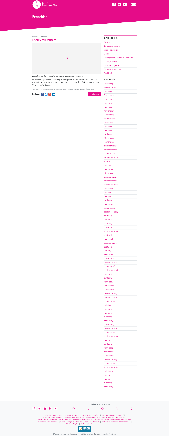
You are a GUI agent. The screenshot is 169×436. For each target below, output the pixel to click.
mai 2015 (108, 313)
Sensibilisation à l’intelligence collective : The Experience (106, 417)
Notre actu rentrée (44, 40)
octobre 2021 (109, 153)
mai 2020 (108, 196)
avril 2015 (108, 317)
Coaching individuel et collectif (113, 415)
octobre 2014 (109, 332)
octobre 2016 (109, 266)
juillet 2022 (108, 122)
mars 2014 (108, 348)
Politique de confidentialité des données (116, 422)
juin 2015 (108, 309)
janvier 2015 (109, 324)
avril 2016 (108, 278)
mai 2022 (108, 130)
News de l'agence (39, 37)
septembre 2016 (111, 270)
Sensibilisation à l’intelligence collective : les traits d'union (63, 417)
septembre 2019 (111, 212)
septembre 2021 (111, 157)
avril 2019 (108, 223)
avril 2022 (108, 134)
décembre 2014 (110, 328)
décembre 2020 (110, 177)
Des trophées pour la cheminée (71, 422)
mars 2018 (108, 239)
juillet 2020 (108, 188)
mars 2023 (108, 107)
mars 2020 (108, 204)
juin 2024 (108, 91)
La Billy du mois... (111, 61)
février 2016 (109, 285)
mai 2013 (108, 379)
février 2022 (109, 138)
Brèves (107, 42)
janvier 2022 (109, 142)
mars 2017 (108, 254)
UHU (92, 89)
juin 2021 (108, 165)
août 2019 (108, 216)
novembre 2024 (110, 87)
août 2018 (108, 235)
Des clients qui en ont (101, 420)
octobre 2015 (109, 301)
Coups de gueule (111, 50)
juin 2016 (108, 274)
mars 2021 (108, 169)
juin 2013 (108, 375)
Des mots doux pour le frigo (121, 420)
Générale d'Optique (66, 89)
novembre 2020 (110, 181)
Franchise (56, 89)
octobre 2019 (109, 208)
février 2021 (109, 173)
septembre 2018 (111, 231)
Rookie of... (108, 73)
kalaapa (76, 89)
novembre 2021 (110, 150)
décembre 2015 (110, 293)
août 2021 (108, 161)
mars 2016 (108, 282)
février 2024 (109, 95)
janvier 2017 (109, 258)
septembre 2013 (111, 367)
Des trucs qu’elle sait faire (90, 415)
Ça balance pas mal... (112, 46)
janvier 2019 (109, 227)
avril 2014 (108, 344)
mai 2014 (108, 340)
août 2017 (108, 247)
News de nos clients (112, 69)
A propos (88, 422)
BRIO (38, 89)
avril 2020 (108, 200)
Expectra (49, 89)
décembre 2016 (110, 262)
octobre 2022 (109, 118)
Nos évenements (65, 420)
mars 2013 (108, 387)
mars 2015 (108, 321)
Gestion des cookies (95, 424)
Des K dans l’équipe (72, 415)
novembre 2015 (110, 297)
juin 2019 (108, 219)
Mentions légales (72, 424)
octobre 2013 (109, 363)
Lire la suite (94, 94)
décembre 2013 (110, 359)
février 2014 (109, 352)
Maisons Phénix (85, 89)
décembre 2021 (110, 146)
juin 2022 (108, 126)
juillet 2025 (108, 84)
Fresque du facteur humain (47, 420)
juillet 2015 (108, 305)
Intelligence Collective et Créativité (118, 58)
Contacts (96, 422)
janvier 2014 (109, 355)
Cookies (83, 424)
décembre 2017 (110, 243)
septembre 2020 (111, 185)
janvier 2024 (109, 99)
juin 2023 (108, 103)
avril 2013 (108, 383)
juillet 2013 (108, 371)
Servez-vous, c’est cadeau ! (82, 420)
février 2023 (109, 111)
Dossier (107, 54)
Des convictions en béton (54, 415)
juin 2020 (108, 192)
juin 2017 (107, 251)
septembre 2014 (111, 336)
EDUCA (43, 89)
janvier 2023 (109, 115)
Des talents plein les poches (48, 422)
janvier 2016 (109, 289)
